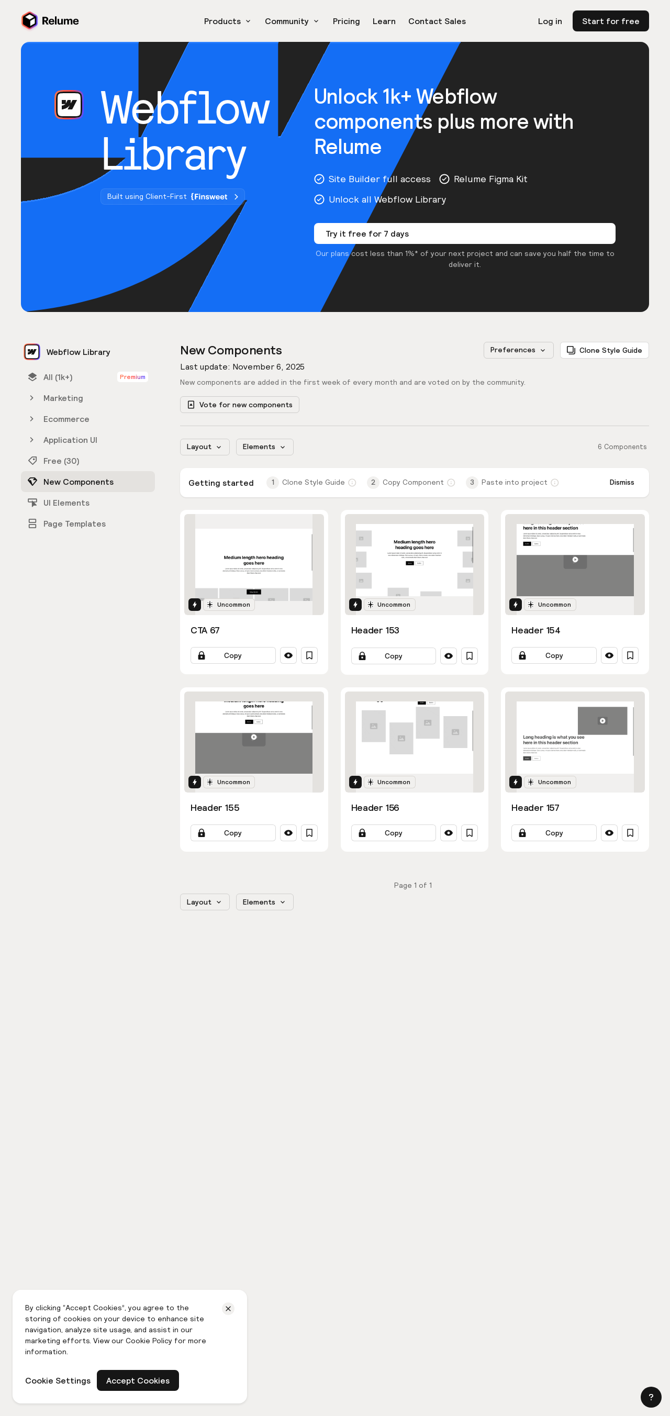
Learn (384, 21)
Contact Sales (437, 21)
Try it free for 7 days (367, 233)
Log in (550, 21)
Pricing (346, 21)
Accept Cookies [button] (138, 1380)
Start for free (611, 21)
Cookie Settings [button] (58, 1380)
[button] (651, 1397)
